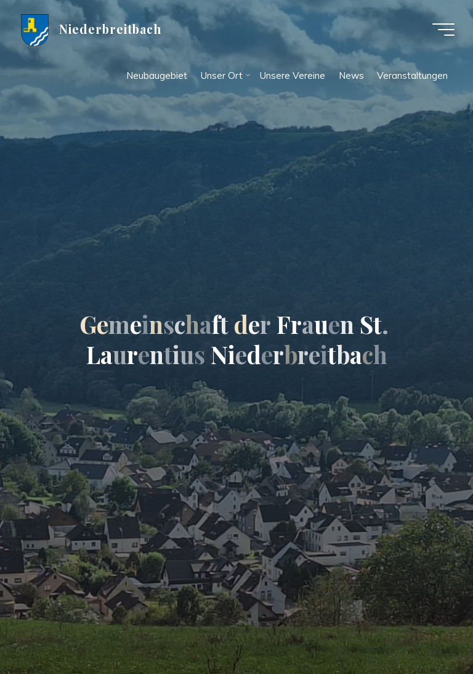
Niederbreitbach (110, 29)
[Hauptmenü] (443, 29)
